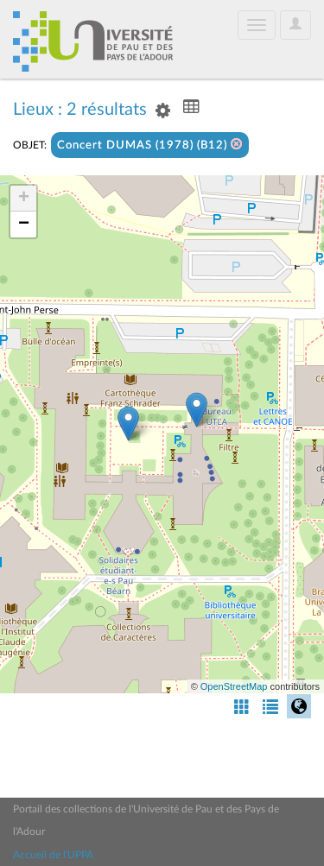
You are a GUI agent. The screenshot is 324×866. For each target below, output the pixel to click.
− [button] (23, 224)
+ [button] (23, 199)
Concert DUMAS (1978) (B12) (150, 144)
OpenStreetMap (234, 686)
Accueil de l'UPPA (53, 855)
